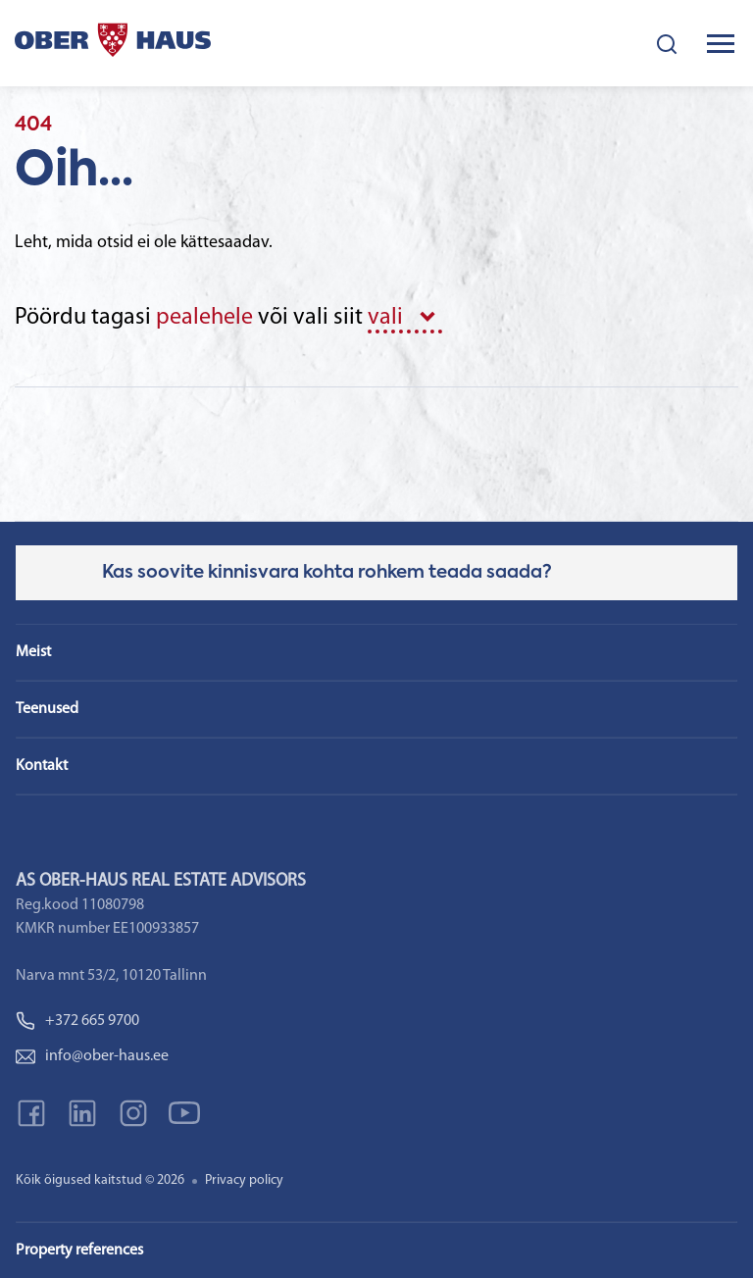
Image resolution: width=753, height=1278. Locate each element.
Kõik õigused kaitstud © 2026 (100, 1180)
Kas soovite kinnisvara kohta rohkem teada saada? (327, 573)
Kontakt (42, 766)
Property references (79, 1250)
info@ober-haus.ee (92, 1056)
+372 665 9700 (77, 1021)
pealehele (204, 318)
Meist (33, 652)
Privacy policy (244, 1180)
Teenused (47, 709)
